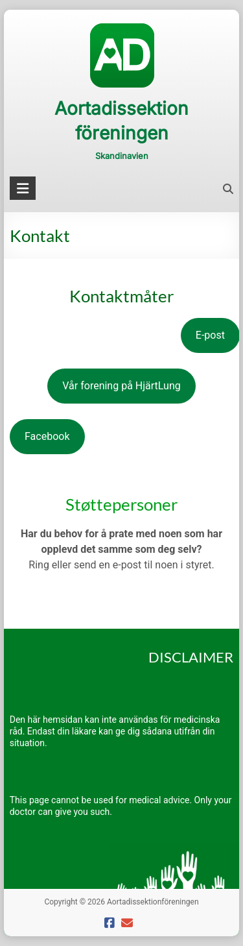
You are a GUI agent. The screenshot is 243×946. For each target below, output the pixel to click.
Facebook (47, 436)
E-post (210, 335)
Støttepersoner (121, 504)
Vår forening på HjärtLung (121, 386)
